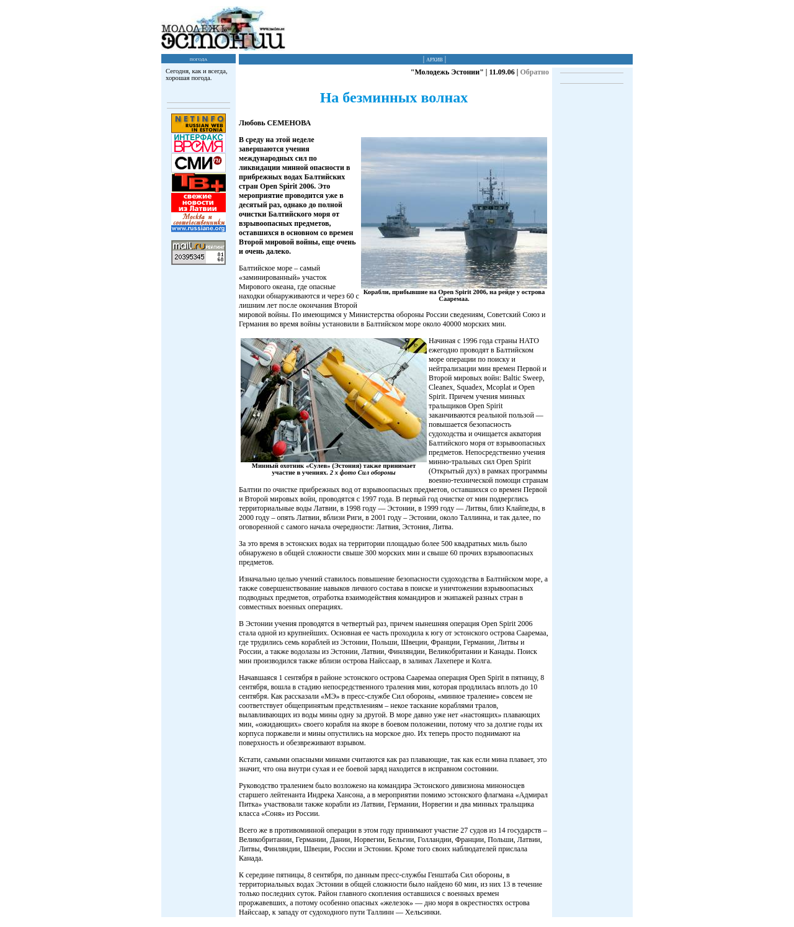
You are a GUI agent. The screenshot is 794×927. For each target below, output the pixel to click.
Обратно (534, 72)
